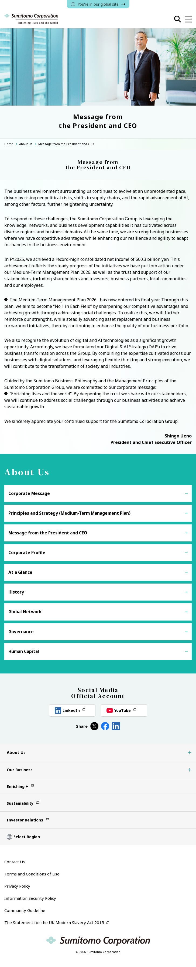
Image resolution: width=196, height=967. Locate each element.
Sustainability (20, 803)
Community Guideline (24, 910)
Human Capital (23, 651)
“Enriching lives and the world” (40, 394)
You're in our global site (98, 4)
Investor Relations (25, 820)
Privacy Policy (17, 886)
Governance (21, 632)
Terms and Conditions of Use (32, 874)
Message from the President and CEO (47, 533)
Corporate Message (29, 493)
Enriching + (17, 786)
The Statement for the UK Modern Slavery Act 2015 (54, 922)
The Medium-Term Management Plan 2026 (53, 300)
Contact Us (14, 861)
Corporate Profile (26, 552)
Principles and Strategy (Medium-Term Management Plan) (69, 513)
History (16, 592)
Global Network (25, 612)
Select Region (26, 836)
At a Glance (20, 572)
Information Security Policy (30, 898)
